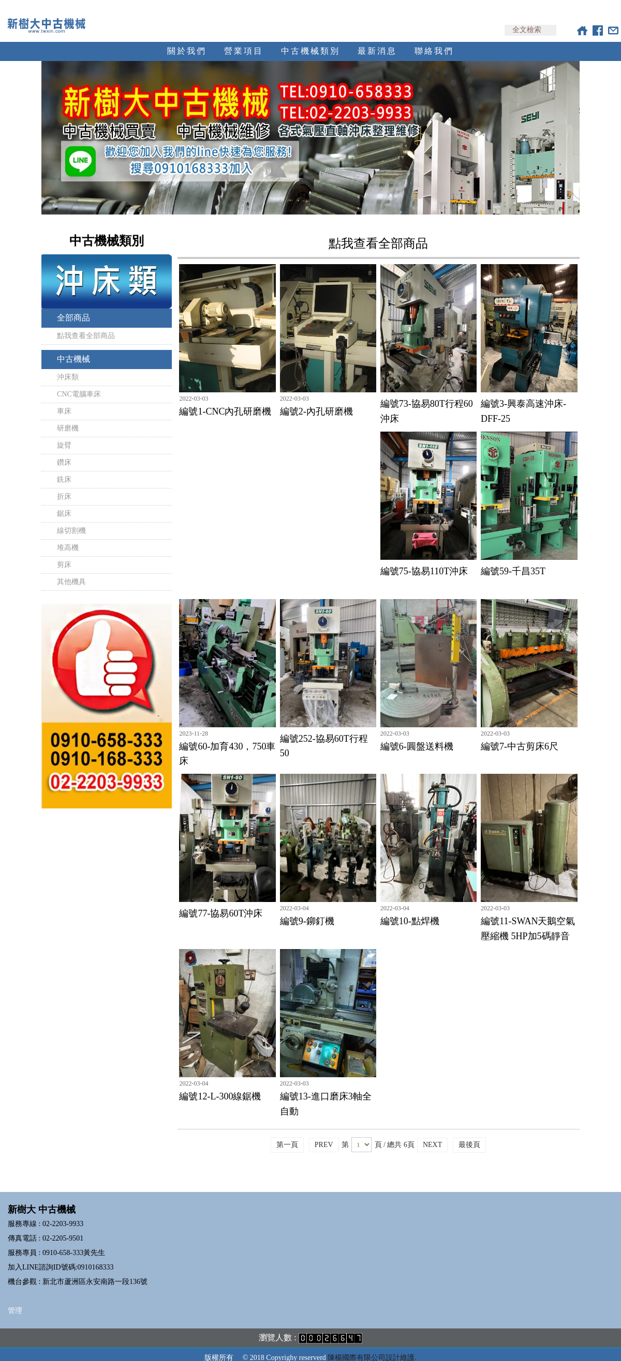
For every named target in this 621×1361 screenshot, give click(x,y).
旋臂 (64, 436)
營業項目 (243, 41)
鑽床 (64, 453)
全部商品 (73, 308)
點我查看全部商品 (86, 326)
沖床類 (68, 368)
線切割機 (71, 521)
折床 (64, 487)
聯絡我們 (434, 41)
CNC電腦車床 (79, 385)
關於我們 (186, 41)
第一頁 (287, 1135)
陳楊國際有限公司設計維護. (372, 1348)
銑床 (64, 470)
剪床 (64, 555)
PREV (324, 1135)
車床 (64, 402)
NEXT (432, 1135)
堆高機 (68, 538)
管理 (15, 1301)
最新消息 (377, 41)
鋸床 (64, 504)
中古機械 (73, 349)
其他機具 (71, 572)
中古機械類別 (310, 41)
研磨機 (68, 419)
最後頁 (469, 1135)
